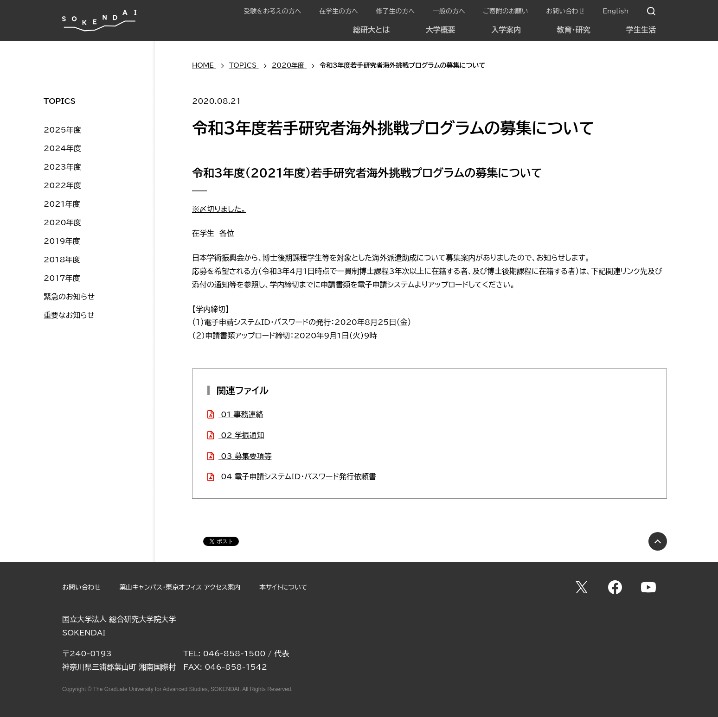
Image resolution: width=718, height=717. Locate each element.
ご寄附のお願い (505, 11)
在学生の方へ (338, 11)
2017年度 (62, 278)
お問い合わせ (565, 11)
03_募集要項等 (245, 456)
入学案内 (506, 29)
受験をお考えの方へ (272, 11)
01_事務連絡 (240, 414)
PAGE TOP (657, 541)
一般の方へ (449, 11)
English (615, 11)
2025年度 (62, 129)
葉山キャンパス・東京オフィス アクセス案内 (179, 587)
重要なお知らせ (69, 315)
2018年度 (62, 259)
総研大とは (371, 29)
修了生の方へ (395, 11)
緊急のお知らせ (69, 296)
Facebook (615, 587)
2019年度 (62, 241)
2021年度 (62, 204)
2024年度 (62, 148)
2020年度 (62, 222)
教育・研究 (573, 29)
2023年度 (62, 167)
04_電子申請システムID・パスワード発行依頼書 (297, 476)
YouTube (648, 587)
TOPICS (60, 101)
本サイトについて (283, 587)
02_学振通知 (241, 435)
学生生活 (641, 29)
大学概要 (440, 29)
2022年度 (62, 185)
